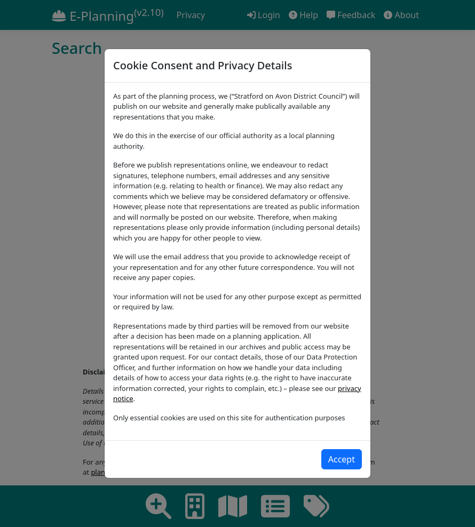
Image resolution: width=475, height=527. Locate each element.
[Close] (341, 459)
